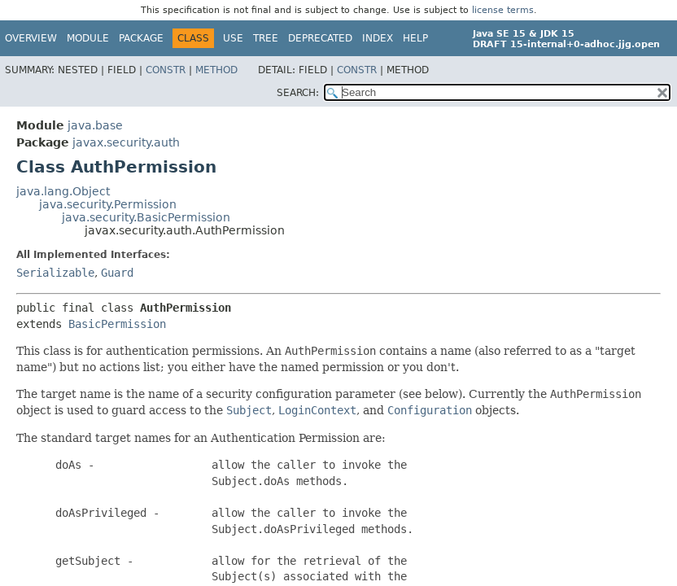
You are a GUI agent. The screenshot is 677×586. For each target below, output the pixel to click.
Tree (265, 38)
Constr (166, 70)
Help (415, 38)
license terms (503, 10)
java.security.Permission (108, 204)
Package (141, 38)
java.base (95, 125)
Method (216, 70)
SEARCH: (298, 92)
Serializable (55, 272)
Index (377, 38)
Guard (117, 272)
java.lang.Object (63, 191)
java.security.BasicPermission (146, 217)
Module (88, 38)
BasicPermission (117, 323)
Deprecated (320, 38)
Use (233, 38)
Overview (31, 38)
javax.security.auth (126, 142)
